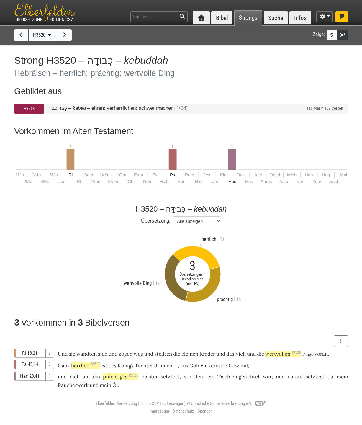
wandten (86, 354)
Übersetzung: (156, 221)
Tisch (223, 376)
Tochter (144, 365)
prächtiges (120, 376)
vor (187, 376)
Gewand (238, 365)
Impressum (159, 411)
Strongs (248, 18)
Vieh (240, 354)
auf (86, 376)
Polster (149, 376)
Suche (275, 18)
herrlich (85, 365)
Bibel (222, 18)
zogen (125, 354)
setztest (170, 376)
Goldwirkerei (204, 365)
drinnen (163, 365)
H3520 (43, 35)
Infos (300, 18)
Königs (126, 365)
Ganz (64, 365)
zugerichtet (246, 376)
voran (321, 354)
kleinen (189, 354)
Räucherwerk (73, 385)
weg (138, 354)
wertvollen (283, 354)
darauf (295, 376)
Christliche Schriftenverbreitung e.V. (221, 403)
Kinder (207, 354)
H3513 (29, 108)
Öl (115, 385)
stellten (163, 354)
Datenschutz (183, 411)
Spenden (205, 411)
